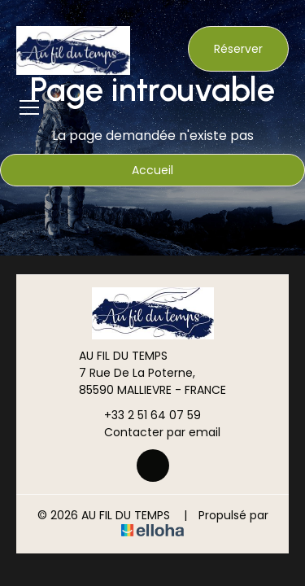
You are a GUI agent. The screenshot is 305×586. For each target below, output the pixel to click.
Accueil (152, 170)
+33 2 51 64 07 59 (143, 415)
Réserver (238, 49)
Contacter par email (152, 432)
